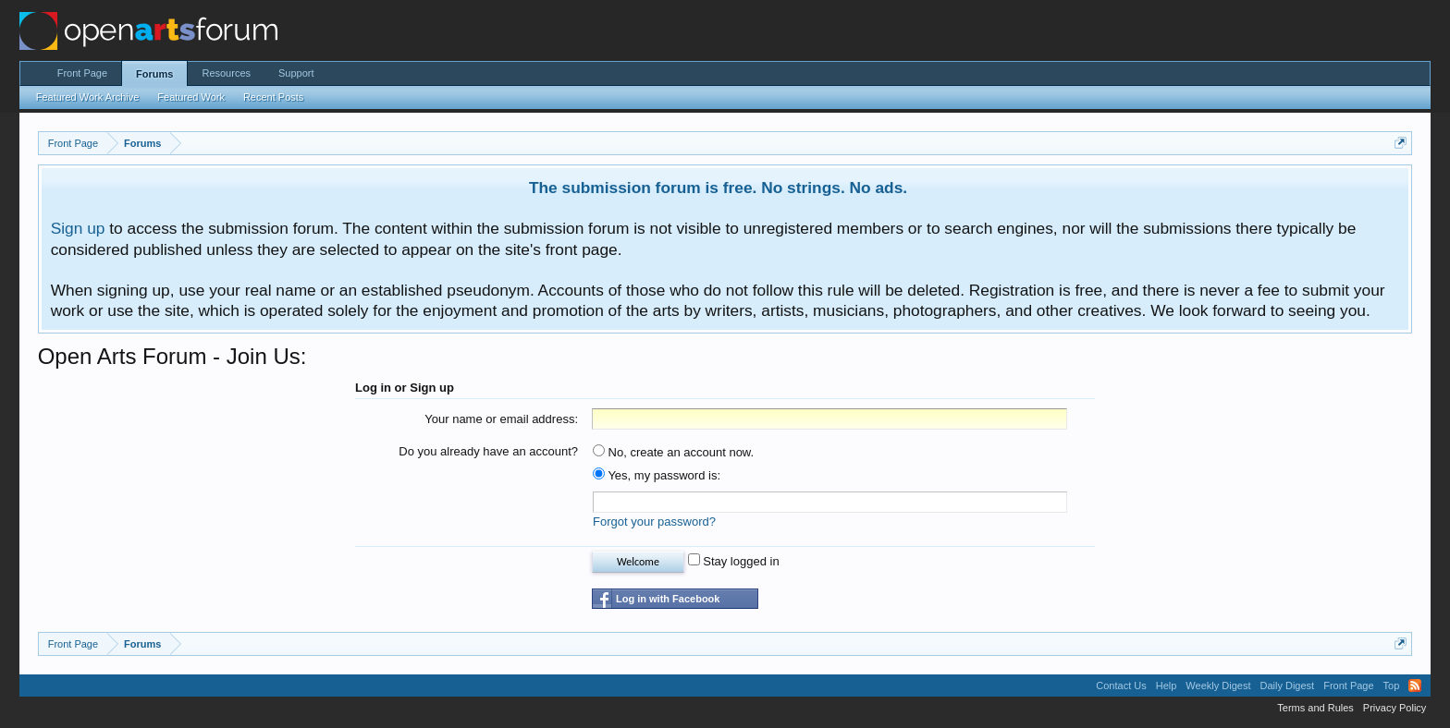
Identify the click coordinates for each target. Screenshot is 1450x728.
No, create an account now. (673, 452)
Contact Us (1121, 685)
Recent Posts (273, 97)
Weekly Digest (1218, 685)
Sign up (78, 228)
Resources (226, 73)
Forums (154, 73)
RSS (1414, 685)
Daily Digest (1287, 685)
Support (296, 73)
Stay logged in (734, 561)
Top (1391, 685)
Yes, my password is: (656, 475)
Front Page (82, 73)
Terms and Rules (1315, 707)
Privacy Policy (1394, 707)
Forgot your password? (654, 521)
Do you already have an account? (488, 451)
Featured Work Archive (88, 97)
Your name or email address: (501, 419)
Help (1166, 685)
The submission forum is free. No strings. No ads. (718, 187)
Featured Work (191, 97)
